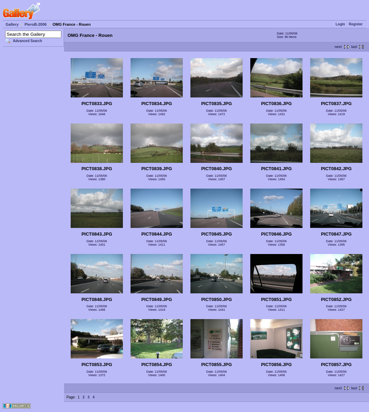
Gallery (12, 24)
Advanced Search (27, 41)
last (354, 47)
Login (340, 24)
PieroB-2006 (35, 24)
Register (356, 24)
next (338, 47)
